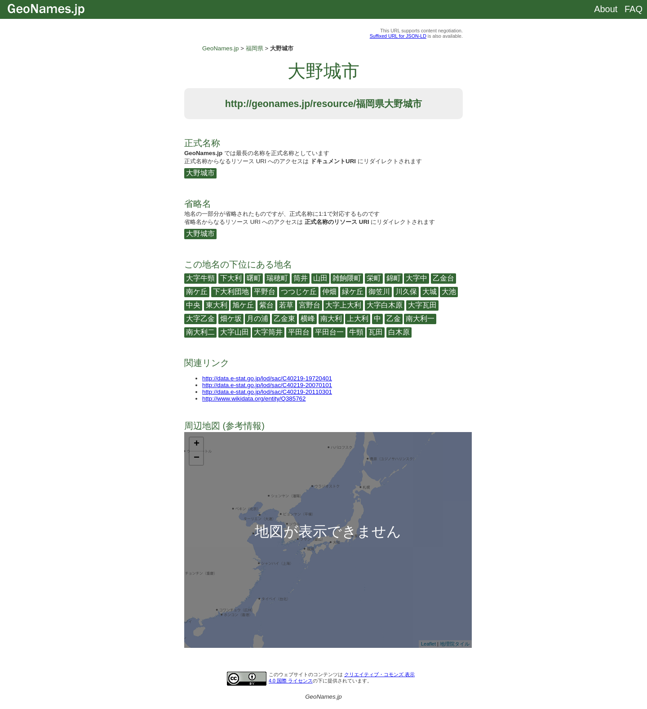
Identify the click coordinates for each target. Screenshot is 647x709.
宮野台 (309, 305)
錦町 (393, 278)
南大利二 (200, 332)
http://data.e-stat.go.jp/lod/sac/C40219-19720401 (267, 378)
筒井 (300, 278)
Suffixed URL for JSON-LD (398, 36)
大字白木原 (385, 305)
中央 (193, 305)
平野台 (264, 291)
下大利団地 (231, 291)
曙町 (254, 278)
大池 (449, 291)
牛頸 (356, 332)
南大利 (331, 318)
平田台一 (329, 332)
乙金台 (443, 278)
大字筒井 (268, 332)
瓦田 (375, 332)
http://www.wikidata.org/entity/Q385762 (254, 398)
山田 (320, 278)
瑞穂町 (277, 278)
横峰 (308, 318)
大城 (429, 291)
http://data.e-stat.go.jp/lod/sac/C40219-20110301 (267, 391)
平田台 (299, 332)
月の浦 (257, 318)
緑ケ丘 (352, 291)
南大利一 (420, 318)
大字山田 (234, 332)
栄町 (374, 278)
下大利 (231, 278)
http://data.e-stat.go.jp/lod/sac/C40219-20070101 (267, 385)
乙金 (393, 318)
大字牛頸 (200, 278)
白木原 (399, 332)
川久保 (406, 291)
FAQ (634, 9)
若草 (286, 305)
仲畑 (329, 291)
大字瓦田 (422, 305)
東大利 (216, 305)
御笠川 (379, 291)
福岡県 (254, 48)
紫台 (266, 305)
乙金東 (284, 318)
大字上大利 (343, 305)
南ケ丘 (197, 291)
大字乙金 (200, 318)
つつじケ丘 (299, 291)
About (605, 9)
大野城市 (200, 173)
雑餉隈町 (346, 278)
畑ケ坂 (231, 318)
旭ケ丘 (243, 305)
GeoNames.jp (220, 48)
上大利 (357, 318)
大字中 (416, 278)
